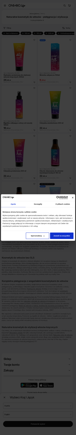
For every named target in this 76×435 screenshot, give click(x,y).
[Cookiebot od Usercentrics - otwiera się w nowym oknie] (58, 197)
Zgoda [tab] (13, 204)
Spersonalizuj (37, 236)
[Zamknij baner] (72, 197)
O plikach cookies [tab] (63, 204)
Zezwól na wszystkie (62, 236)
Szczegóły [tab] (38, 204)
